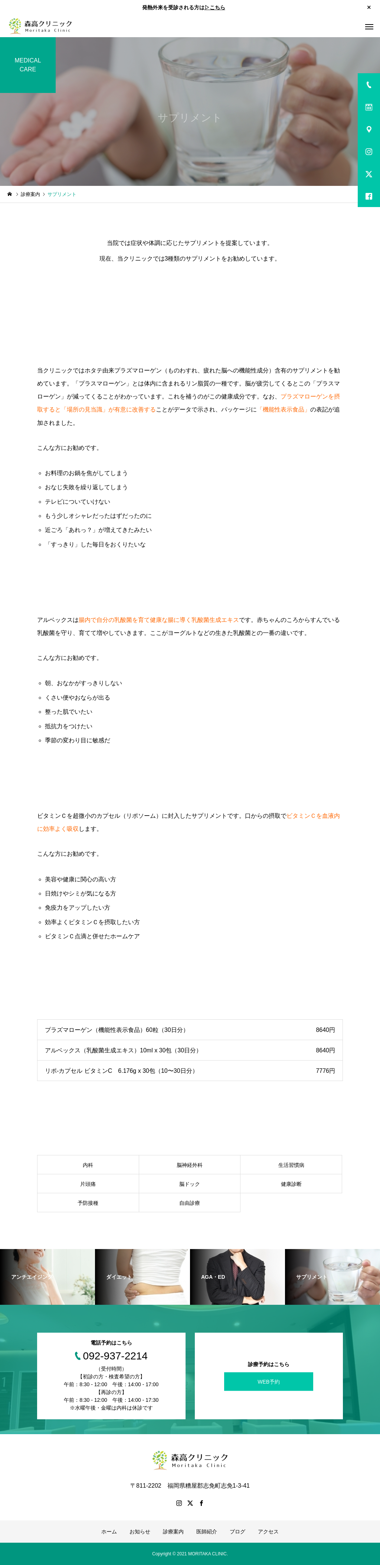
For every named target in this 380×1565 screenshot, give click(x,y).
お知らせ (140, 1532)
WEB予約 (269, 1381)
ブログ (237, 1532)
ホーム (109, 1532)
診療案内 (173, 1532)
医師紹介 (206, 1532)
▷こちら (214, 7)
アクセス (268, 1532)
